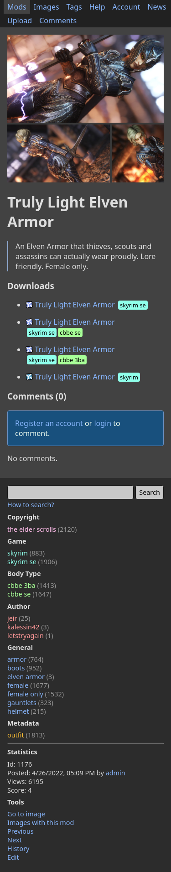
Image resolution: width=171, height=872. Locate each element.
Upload (19, 21)
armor (25, 659)
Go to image (26, 814)
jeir (18, 618)
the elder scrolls (42, 529)
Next (14, 840)
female (28, 685)
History (18, 848)
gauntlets (30, 702)
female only (35, 694)
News (156, 7)
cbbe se (29, 594)
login (102, 423)
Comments (58, 21)
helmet (26, 711)
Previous (20, 831)
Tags (74, 7)
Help (97, 7)
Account (126, 7)
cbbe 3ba (31, 585)
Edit (13, 857)
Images (46, 7)
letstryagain (30, 635)
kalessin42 (28, 627)
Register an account (49, 423)
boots (24, 668)
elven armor (30, 676)
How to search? (30, 504)
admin (115, 772)
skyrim (26, 553)
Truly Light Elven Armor (87, 305)
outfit (26, 735)
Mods (16, 7)
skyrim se (32, 561)
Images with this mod (40, 822)
